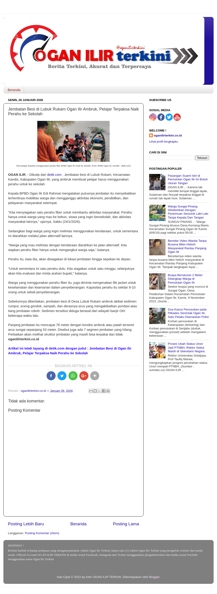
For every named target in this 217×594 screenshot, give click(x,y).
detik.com (54, 174)
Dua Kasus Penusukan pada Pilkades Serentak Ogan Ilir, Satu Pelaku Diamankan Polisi (188, 313)
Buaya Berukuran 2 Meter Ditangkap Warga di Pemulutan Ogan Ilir (185, 278)
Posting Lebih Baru (26, 523)
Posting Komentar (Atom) (42, 533)
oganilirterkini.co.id (168, 135)
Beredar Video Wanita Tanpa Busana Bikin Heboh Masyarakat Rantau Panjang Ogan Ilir (187, 246)
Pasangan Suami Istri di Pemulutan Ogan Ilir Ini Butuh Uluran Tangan (188, 179)
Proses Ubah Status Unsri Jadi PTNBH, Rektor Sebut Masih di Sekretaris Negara (186, 347)
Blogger (154, 577)
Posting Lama (126, 523)
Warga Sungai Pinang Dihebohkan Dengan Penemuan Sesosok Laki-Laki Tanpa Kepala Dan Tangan (188, 212)
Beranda (14, 90)
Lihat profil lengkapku (163, 141)
